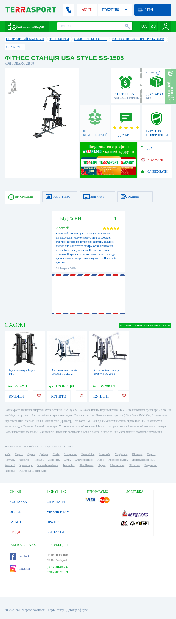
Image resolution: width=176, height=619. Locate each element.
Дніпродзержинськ (143, 459)
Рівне (100, 459)
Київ (7, 454)
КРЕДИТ (16, 532)
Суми (67, 459)
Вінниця (137, 454)
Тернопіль (69, 465)
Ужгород (10, 470)
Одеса (31, 454)
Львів (56, 454)
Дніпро (43, 454)
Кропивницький (117, 459)
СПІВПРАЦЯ (56, 501)
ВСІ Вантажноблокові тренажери (145, 325)
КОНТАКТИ (55, 532)
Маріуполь (121, 454)
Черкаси (38, 459)
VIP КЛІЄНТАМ (58, 512)
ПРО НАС (54, 522)
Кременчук (26, 465)
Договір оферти (77, 610)
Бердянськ (150, 465)
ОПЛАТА (16, 512)
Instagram (20, 568)
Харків (19, 454)
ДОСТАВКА (18, 501)
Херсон (151, 454)
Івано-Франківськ (47, 465)
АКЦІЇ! (87, 9)
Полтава (9, 459)
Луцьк (102, 465)
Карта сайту (56, 610)
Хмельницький (83, 459)
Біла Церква (87, 465)
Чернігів (24, 459)
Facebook (20, 556)
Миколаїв (104, 454)
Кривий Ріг (87, 454)
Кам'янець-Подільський (33, 470)
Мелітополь (117, 465)
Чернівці (10, 465)
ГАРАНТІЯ (17, 522)
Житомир (53, 459)
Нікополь (134, 465)
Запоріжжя (70, 454)
